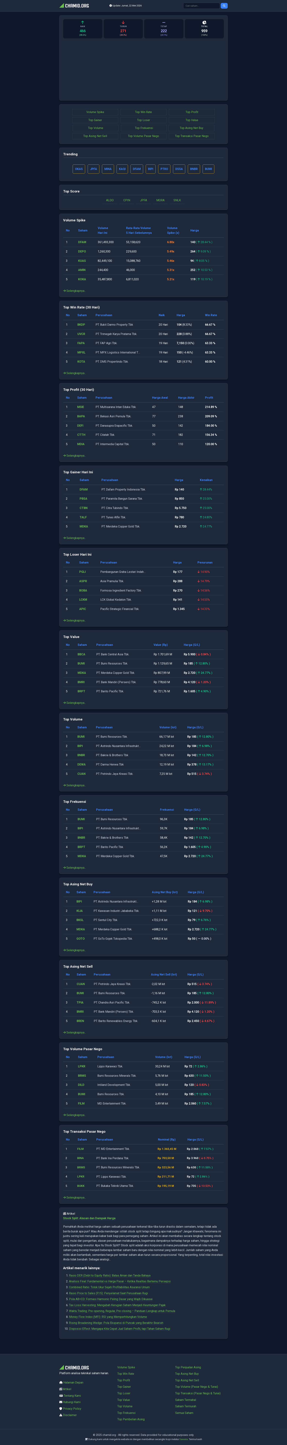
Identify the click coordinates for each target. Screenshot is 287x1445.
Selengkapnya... (74, 291)
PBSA (83, 499)
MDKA (84, 527)
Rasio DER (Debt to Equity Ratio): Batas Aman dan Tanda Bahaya (109, 1275)
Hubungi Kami (72, 1402)
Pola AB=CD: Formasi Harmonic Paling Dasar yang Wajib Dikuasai (110, 1299)
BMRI (81, 682)
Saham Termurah (185, 1406)
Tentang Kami (72, 1395)
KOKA (82, 279)
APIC (82, 609)
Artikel (67, 1389)
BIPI (80, 746)
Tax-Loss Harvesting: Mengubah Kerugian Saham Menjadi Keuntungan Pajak (117, 1305)
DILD (81, 1085)
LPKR (81, 1066)
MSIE (80, 407)
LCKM (83, 600)
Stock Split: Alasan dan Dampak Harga (89, 1218)
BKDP (81, 325)
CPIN (126, 200)
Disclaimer (70, 1415)
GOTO (81, 939)
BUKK (81, 1186)
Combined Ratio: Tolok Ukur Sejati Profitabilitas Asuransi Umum (109, 1287)
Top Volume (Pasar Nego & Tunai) (196, 1386)
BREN (80, 1021)
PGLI (82, 572)
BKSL (80, 920)
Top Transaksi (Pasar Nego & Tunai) (198, 1393)
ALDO (110, 200)
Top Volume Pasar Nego (143, 136)
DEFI (80, 426)
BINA (80, 1158)
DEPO (82, 252)
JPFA (143, 200)
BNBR (81, 755)
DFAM (82, 242)
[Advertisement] (143, 71)
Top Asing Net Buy (191, 128)
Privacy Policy (72, 1408)
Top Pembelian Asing (131, 1419)
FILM (81, 1103)
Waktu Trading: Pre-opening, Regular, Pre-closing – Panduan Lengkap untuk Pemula (122, 1311)
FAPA (81, 343)
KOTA (81, 362)
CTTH (81, 435)
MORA (160, 200)
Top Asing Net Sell (95, 136)
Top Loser (143, 120)
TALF (83, 517)
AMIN (81, 270)
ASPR (83, 581)
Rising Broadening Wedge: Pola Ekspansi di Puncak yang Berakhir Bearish (116, 1323)
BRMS (82, 1076)
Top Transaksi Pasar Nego (192, 136)
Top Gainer (95, 120)
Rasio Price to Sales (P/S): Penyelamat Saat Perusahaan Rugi (108, 1293)
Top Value (192, 120)
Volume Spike (95, 112)
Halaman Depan (73, 1382)
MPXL (81, 353)
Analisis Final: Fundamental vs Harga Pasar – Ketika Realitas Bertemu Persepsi (120, 1281)
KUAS (82, 261)
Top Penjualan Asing (188, 1367)
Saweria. (183, 1439)
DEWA (81, 765)
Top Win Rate (143, 112)
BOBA (83, 590)
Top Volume (95, 128)
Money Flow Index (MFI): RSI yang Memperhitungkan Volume (108, 1317)
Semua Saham (184, 1413)
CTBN (83, 508)
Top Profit (192, 112)
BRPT (81, 691)
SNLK (177, 200)
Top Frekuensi (144, 128)
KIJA (80, 911)
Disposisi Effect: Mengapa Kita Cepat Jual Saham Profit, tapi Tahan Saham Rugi (119, 1329)
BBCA (81, 654)
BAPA (81, 416)
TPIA (80, 1003)
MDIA (81, 444)
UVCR (81, 334)
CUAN (81, 774)
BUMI (81, 664)
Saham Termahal (185, 1400)
